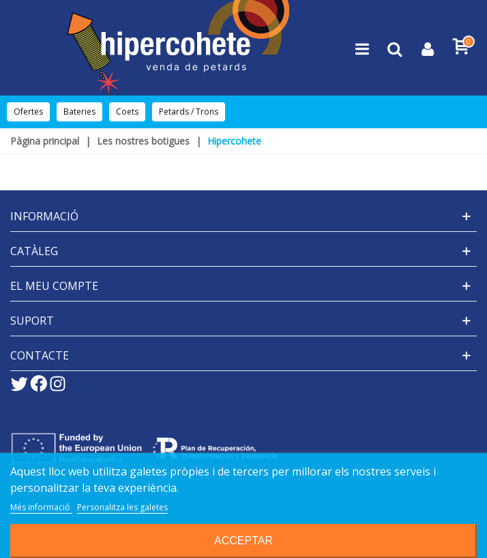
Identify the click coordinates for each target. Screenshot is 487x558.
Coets (127, 111)
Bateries (79, 111)
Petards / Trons (188, 111)
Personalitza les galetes (122, 507)
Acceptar (243, 540)
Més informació (41, 507)
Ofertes (28, 111)
